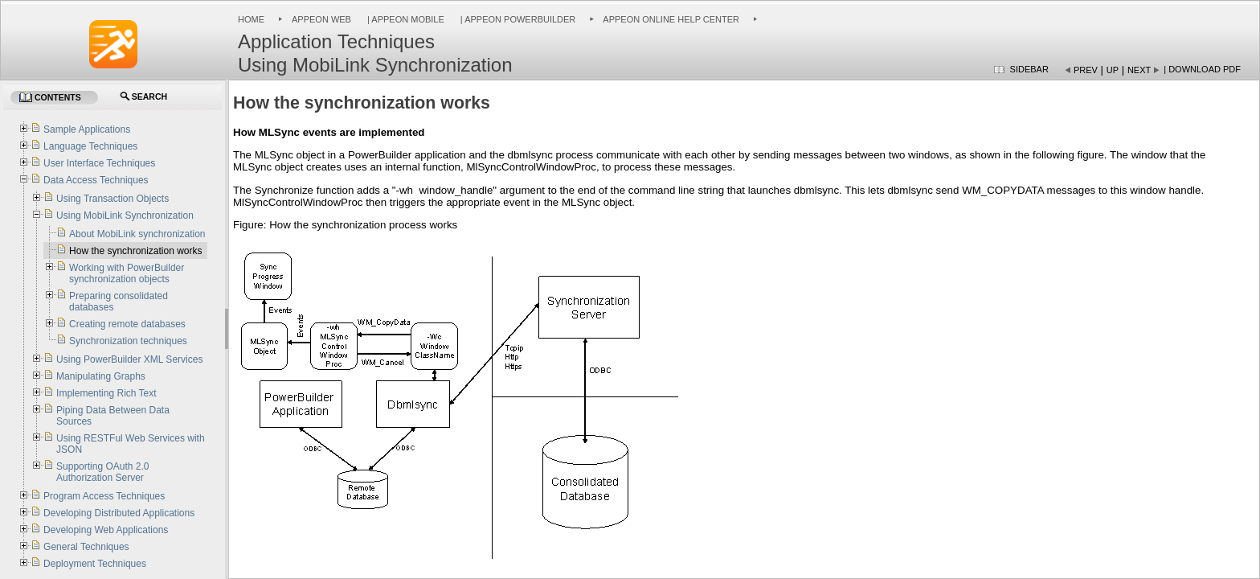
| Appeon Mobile (404, 19)
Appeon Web (321, 19)
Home (251, 19)
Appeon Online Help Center (671, 19)
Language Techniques (90, 146)
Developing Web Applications (105, 530)
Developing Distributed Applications (118, 513)
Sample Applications (86, 129)
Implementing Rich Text (106, 393)
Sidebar (1029, 69)
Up (1113, 70)
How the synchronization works (135, 251)
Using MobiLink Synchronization (125, 215)
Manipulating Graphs (100, 376)
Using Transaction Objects (112, 198)
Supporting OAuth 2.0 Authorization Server (102, 472)
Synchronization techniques (128, 341)
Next (1139, 70)
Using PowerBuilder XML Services (129, 359)
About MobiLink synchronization (137, 234)
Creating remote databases (127, 324)
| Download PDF (1202, 69)
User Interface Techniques (99, 163)
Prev (1086, 70)
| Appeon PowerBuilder (517, 19)
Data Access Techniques (96, 180)
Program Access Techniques (104, 496)
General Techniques (86, 546)
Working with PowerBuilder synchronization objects (126, 273)
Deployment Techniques (94, 563)
